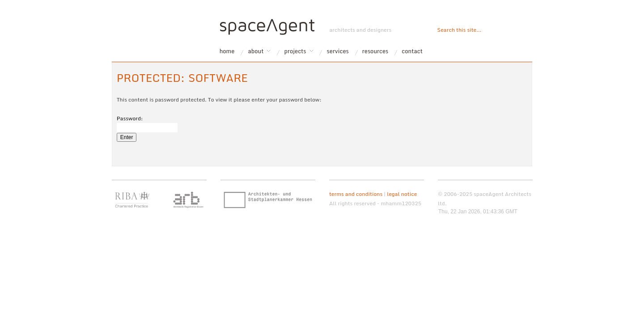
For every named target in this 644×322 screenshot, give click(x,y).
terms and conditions (355, 194)
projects (295, 51)
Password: (147, 123)
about (255, 51)
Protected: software (182, 77)
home (227, 51)
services (338, 51)
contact (412, 51)
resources (375, 51)
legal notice (402, 194)
